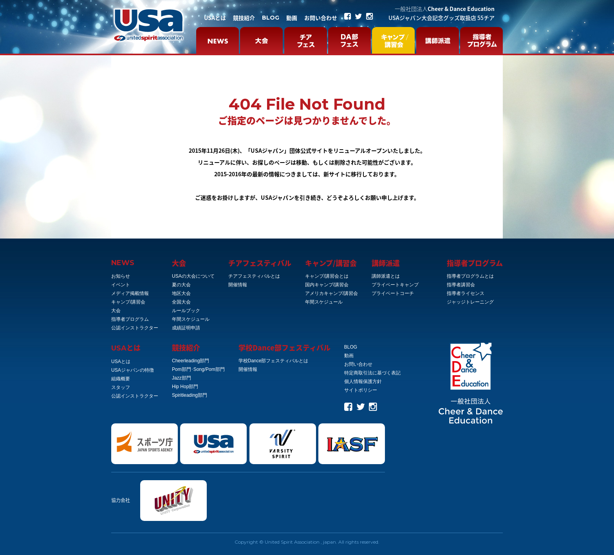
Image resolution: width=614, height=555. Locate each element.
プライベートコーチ (393, 293)
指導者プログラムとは (470, 276)
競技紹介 (244, 18)
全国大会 (181, 302)
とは (126, 347)
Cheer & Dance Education (445, 9)
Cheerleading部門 (190, 360)
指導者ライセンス (465, 293)
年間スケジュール (190, 319)
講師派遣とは (386, 276)
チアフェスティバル (259, 263)
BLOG (270, 17)
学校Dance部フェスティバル (284, 347)
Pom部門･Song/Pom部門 (198, 369)
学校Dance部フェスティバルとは (273, 360)
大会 (116, 310)
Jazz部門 (181, 378)
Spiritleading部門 (189, 395)
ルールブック (186, 310)
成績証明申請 (186, 328)
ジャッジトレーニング (470, 302)
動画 (291, 18)
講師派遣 (386, 263)
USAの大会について (193, 276)
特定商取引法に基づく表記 (372, 373)
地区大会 (181, 293)
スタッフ (120, 387)
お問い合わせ (320, 18)
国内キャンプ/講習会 (327, 284)
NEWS (122, 263)
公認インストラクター (134, 328)
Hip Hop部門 (185, 386)
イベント (120, 284)
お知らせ (120, 276)
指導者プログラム (130, 319)
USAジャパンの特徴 (132, 370)
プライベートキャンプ (395, 284)
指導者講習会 (461, 284)
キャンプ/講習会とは (327, 276)
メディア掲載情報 (130, 293)
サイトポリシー (360, 390)
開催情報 (237, 284)
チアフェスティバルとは (254, 276)
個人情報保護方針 (363, 381)
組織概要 (120, 378)
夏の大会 (181, 284)
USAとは (215, 18)
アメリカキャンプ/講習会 (331, 293)
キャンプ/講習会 (128, 302)
